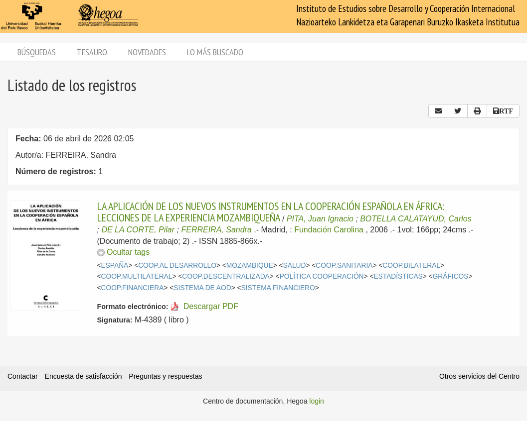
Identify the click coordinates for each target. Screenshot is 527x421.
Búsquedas (36, 52)
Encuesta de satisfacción (83, 376)
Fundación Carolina (328, 229)
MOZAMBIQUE (249, 265)
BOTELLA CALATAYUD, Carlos (415, 218)
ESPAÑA (115, 265)
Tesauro (92, 52)
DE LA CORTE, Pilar (138, 229)
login (316, 401)
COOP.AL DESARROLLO (177, 265)
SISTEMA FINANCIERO (278, 288)
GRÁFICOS (451, 276)
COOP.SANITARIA (344, 265)
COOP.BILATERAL (411, 265)
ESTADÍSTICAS (397, 276)
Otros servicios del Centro (479, 376)
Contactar (22, 376)
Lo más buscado (215, 52)
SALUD (294, 265)
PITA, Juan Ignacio (320, 218)
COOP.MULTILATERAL (137, 276)
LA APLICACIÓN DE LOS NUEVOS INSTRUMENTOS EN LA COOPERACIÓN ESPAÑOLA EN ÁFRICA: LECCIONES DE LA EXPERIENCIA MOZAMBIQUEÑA (270, 211)
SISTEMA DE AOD (202, 288)
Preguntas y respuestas (165, 376)
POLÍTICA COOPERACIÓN (322, 276)
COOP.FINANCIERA (132, 288)
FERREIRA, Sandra (216, 229)
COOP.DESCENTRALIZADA (225, 276)
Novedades (147, 52)
